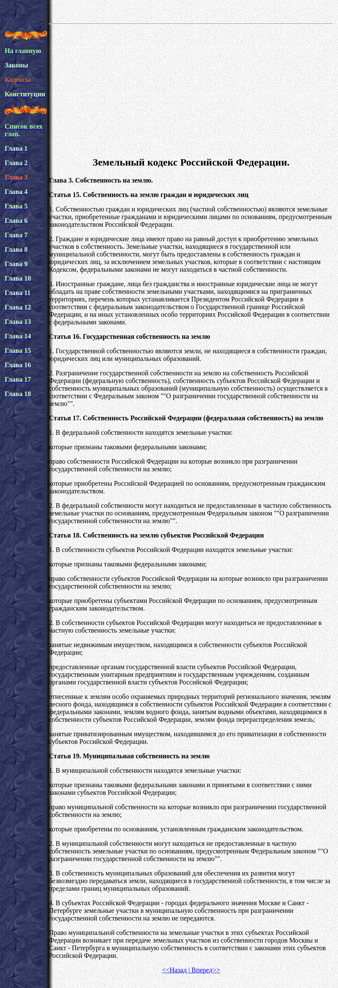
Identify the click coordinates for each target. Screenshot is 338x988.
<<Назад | (176, 970)
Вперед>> (205, 970)
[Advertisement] (191, 88)
